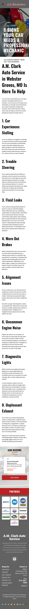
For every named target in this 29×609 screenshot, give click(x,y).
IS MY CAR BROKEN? (13, 61)
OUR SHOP (5, 569)
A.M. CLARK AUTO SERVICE (11, 59)
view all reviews (14, 477)
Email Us (24, 585)
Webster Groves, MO (12, 463)
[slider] (14, 452)
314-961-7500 (8, 439)
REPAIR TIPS (6, 577)
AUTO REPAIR (6, 575)
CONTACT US (6, 580)
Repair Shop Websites (19, 594)
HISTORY (5, 572)
